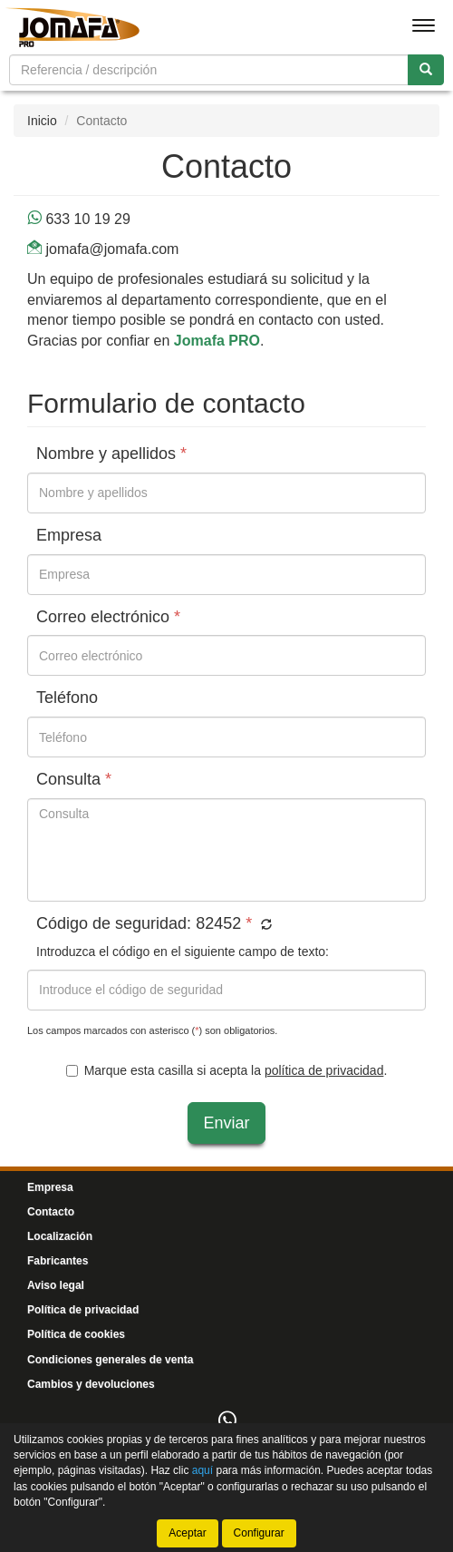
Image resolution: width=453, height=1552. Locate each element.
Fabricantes (57, 1260)
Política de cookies (76, 1334)
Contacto (50, 1211)
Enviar (226, 1123)
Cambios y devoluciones (91, 1384)
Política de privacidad (83, 1309)
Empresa (50, 1187)
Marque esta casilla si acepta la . (227, 1070)
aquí (202, 1470)
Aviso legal (55, 1285)
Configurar (259, 1533)
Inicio (42, 120)
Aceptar (187, 1533)
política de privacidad (324, 1070)
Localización (59, 1236)
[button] (264, 925)
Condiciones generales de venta (110, 1359)
